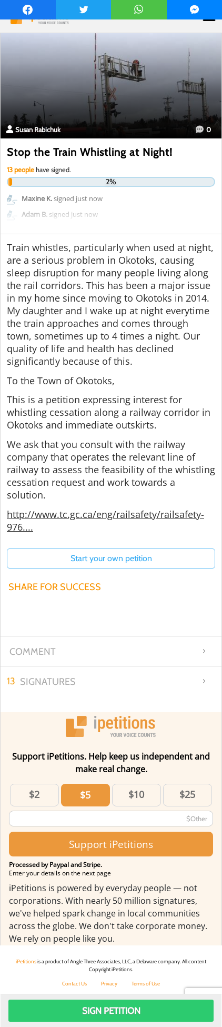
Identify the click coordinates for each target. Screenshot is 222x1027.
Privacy (109, 983)
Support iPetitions (111, 844)
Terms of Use (146, 983)
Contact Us (74, 983)
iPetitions (26, 961)
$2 (34, 794)
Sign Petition (111, 1010)
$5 (85, 795)
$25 (187, 794)
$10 (136, 794)
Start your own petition (111, 558)
